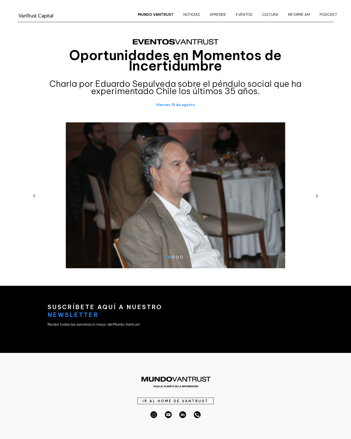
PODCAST (328, 14)
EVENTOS (244, 14)
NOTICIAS (191, 14)
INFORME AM (299, 14)
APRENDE (218, 14)
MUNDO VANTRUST (156, 14)
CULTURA (270, 14)
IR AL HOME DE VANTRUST (175, 401)
